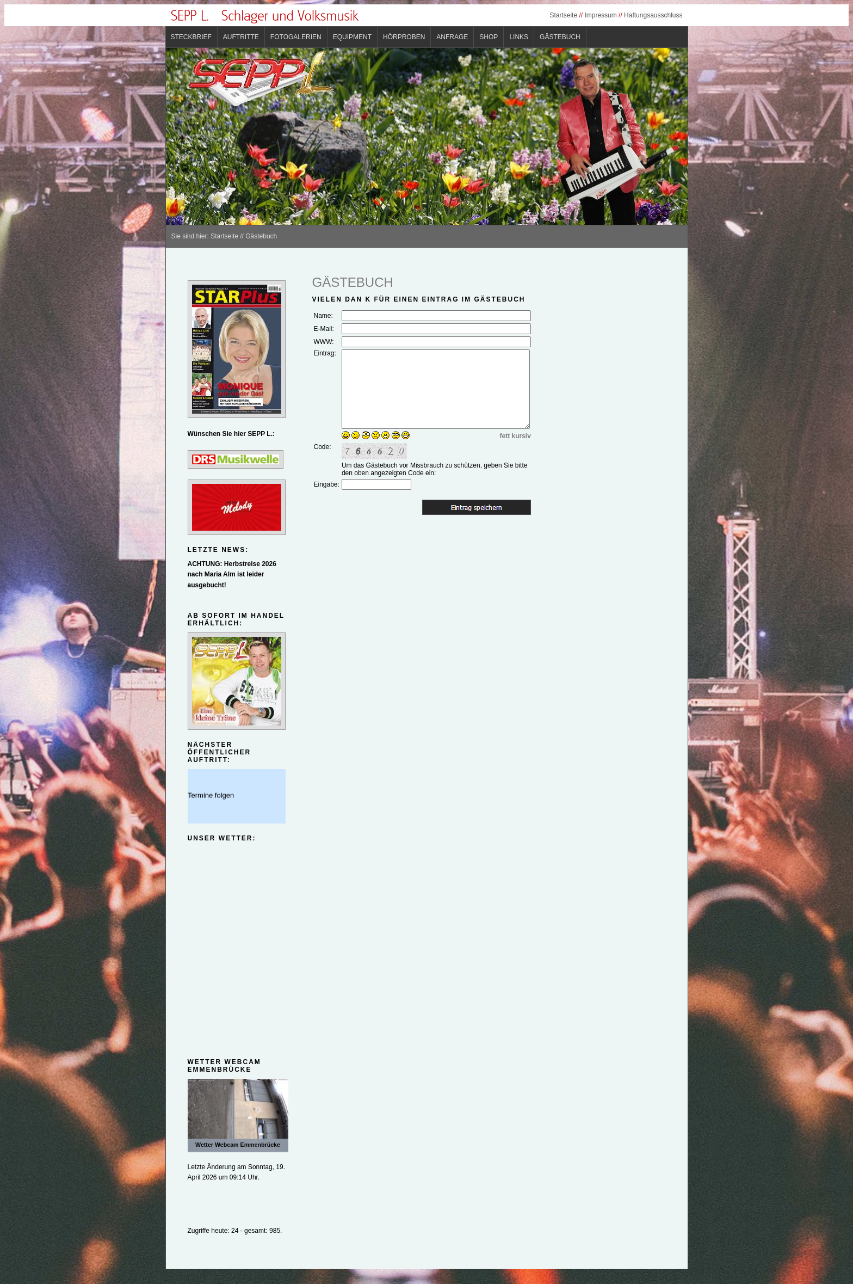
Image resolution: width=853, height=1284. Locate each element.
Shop (488, 37)
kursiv (521, 436)
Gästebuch (560, 37)
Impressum (600, 15)
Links (518, 37)
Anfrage (452, 37)
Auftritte (241, 37)
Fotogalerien (296, 37)
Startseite (563, 15)
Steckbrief (191, 37)
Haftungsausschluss (653, 15)
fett (505, 436)
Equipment (352, 37)
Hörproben (404, 37)
